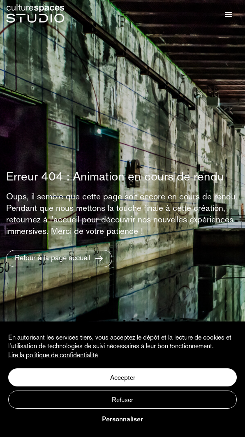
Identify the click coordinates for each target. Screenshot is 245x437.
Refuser (122, 400)
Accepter (122, 378)
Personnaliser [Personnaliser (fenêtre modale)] (122, 419)
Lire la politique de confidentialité (53, 355)
